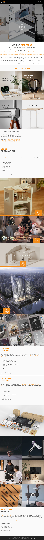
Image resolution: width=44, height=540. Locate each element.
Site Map (22, 538)
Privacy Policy (17, 538)
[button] (22, 27)
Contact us (27, 538)
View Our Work (6, 372)
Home (7, 1)
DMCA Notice (11, 538)
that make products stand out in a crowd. (27, 387)
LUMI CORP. (22, 537)
